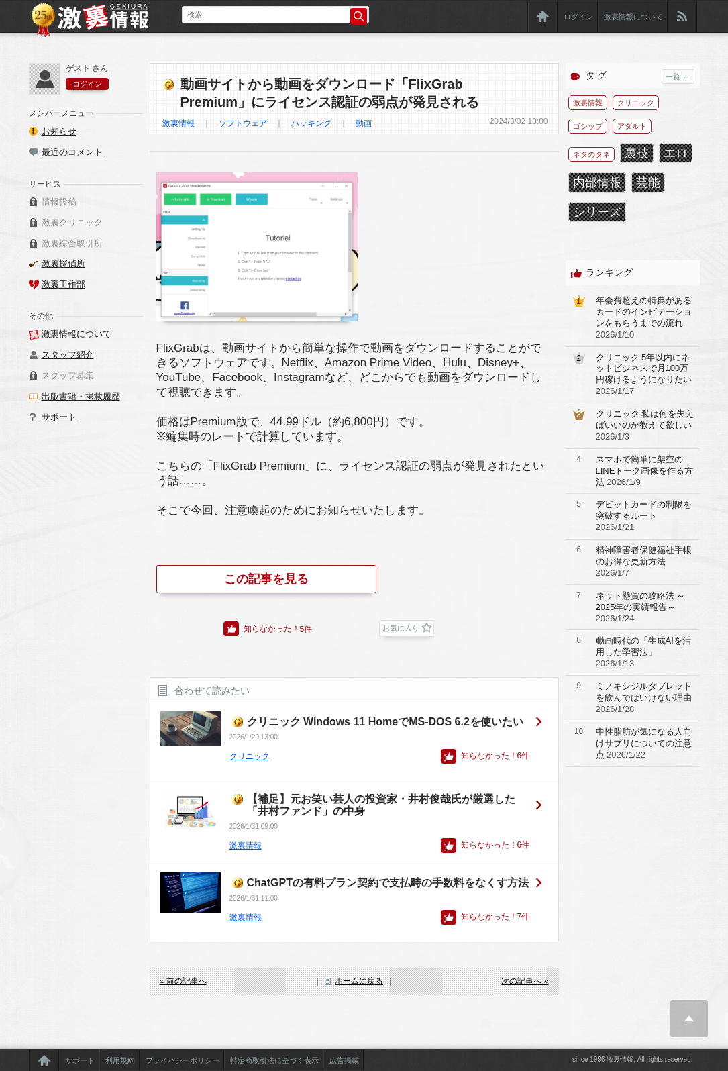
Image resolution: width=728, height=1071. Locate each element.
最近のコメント (72, 152)
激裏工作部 (63, 284)
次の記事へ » (524, 981)
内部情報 (597, 182)
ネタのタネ (591, 154)
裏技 (637, 153)
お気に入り (400, 628)
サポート (59, 417)
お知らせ (59, 131)
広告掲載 (344, 1060)
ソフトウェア (243, 123)
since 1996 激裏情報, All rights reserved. (632, 1059)
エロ (676, 153)
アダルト (632, 126)
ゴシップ (588, 126)
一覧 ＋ (678, 76)
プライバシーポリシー (182, 1060)
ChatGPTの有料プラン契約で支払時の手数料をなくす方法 (388, 882)
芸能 (648, 182)
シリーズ (597, 212)
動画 (364, 123)
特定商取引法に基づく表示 (274, 1060)
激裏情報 (178, 123)
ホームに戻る (359, 981)
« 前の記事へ (183, 981)
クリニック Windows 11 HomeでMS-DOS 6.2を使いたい (385, 721)
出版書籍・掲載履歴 (81, 396)
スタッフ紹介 (68, 355)
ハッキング (311, 123)
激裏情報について (633, 17)
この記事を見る (266, 579)
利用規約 (120, 1060)
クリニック (249, 756)
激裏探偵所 (63, 263)
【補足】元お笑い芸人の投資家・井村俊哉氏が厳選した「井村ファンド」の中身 (381, 805)
